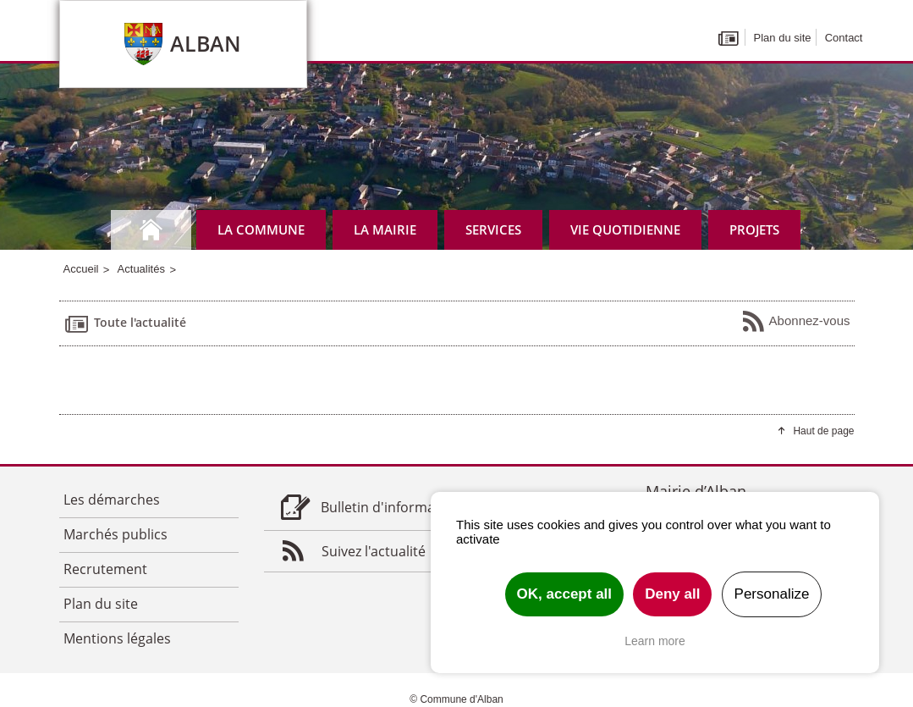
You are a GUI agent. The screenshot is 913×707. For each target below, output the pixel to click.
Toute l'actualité (124, 323)
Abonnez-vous (795, 322)
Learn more (654, 641)
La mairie (385, 229)
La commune (261, 229)
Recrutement (105, 569)
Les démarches (111, 499)
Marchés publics (115, 534)
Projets (754, 229)
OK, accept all (564, 594)
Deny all (672, 594)
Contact (844, 37)
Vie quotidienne (625, 229)
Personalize (772, 594)
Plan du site (782, 37)
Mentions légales (117, 638)
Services (493, 229)
